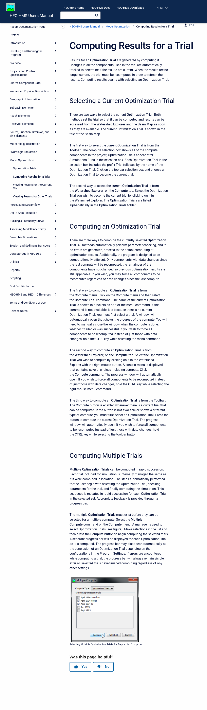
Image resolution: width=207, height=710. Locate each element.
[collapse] (56, 160)
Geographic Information (25, 99)
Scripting (15, 278)
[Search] (80, 15)
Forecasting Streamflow (25, 204)
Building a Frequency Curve (27, 221)
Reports (15, 270)
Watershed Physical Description (29, 91)
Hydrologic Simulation (23, 152)
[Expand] (56, 43)
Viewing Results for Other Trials (32, 196)
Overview (15, 63)
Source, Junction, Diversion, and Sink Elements (30, 133)
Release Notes (18, 311)
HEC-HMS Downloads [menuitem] (130, 7)
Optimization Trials (24, 168)
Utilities (14, 261)
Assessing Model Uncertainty (28, 229)
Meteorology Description (25, 143)
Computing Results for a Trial (32, 176)
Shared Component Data (25, 83)
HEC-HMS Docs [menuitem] (100, 7)
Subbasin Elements (22, 107)
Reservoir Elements (22, 123)
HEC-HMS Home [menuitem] (73, 7)
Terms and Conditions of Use (27, 302)
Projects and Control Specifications (22, 73)
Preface (14, 35)
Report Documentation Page (27, 26)
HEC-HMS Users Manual (31, 15)
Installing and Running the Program (26, 53)
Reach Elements (20, 115)
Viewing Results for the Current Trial (32, 186)
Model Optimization (22, 160)
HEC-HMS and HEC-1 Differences (30, 294)
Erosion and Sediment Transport (30, 245)
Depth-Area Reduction (23, 212)
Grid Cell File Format (22, 286)
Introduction (17, 43)
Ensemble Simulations (23, 237)
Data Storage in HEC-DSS (25, 253)
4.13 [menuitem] (160, 7)
